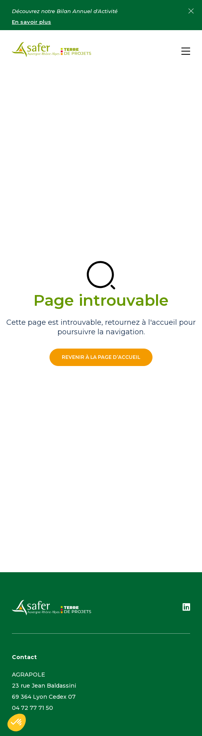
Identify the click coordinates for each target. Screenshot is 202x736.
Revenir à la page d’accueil (101, 357)
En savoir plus (31, 22)
